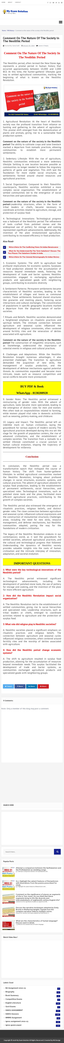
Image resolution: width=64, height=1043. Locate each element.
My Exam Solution (23, 1040)
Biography (10, 992)
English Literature (13, 1003)
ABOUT (10, 2)
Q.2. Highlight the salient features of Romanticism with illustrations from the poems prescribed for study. (37, 883)
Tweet (8, 686)
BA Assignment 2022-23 (16, 988)
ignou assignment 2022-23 (17, 1021)
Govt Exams (11, 1007)
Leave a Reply (43, 46)
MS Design (56, 1040)
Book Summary (12, 995)
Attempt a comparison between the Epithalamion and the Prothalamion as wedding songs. (38, 869)
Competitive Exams (14, 999)
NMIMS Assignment (14, 1018)
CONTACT (18, 2)
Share (20, 686)
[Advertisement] (32, 782)
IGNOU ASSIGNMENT (14, 1010)
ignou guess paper (14, 1025)
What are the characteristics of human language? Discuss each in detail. (37, 922)
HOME (3, 2)
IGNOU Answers (12, 1014)
